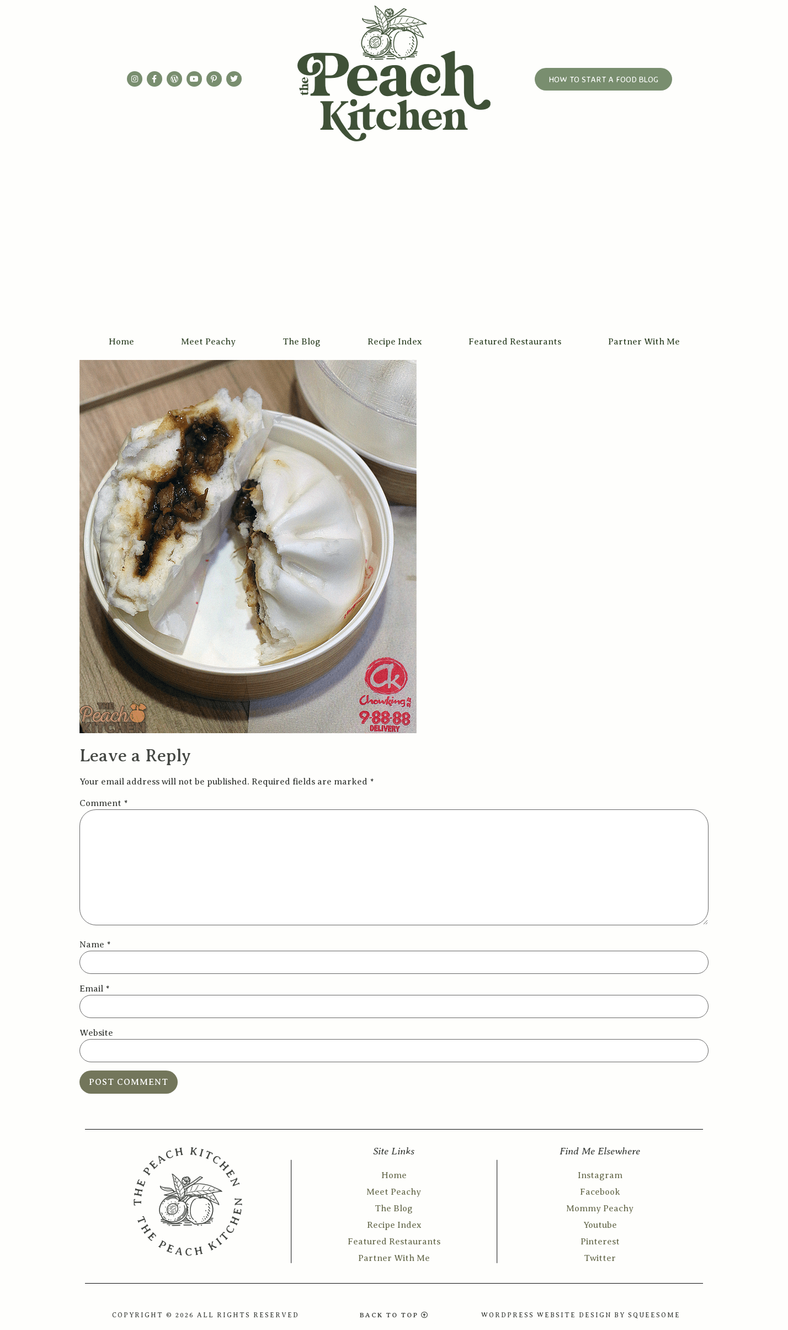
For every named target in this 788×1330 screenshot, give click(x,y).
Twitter (600, 1258)
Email (94, 988)
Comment (103, 803)
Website (96, 1033)
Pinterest (600, 1242)
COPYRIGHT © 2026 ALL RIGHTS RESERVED (205, 1315)
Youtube (600, 1225)
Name (94, 944)
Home (121, 342)
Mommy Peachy (599, 1209)
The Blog (302, 342)
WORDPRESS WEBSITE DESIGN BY (554, 1315)
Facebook (600, 1192)
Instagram (600, 1175)
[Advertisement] (394, 246)
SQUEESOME (654, 1315)
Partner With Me (644, 342)
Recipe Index (395, 342)
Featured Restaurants (514, 342)
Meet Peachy (208, 342)
